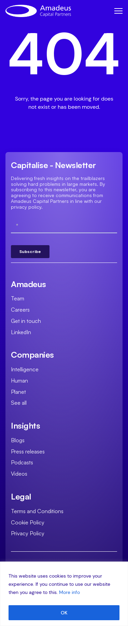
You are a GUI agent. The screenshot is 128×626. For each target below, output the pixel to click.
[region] (64, 594)
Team (17, 298)
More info (69, 592)
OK (64, 613)
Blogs (18, 440)
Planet (18, 391)
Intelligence (25, 369)
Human (19, 380)
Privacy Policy (27, 533)
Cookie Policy (27, 522)
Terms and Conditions (37, 511)
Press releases (28, 451)
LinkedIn (21, 332)
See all (19, 402)
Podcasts (22, 462)
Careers (20, 309)
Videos (19, 473)
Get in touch (26, 320)
